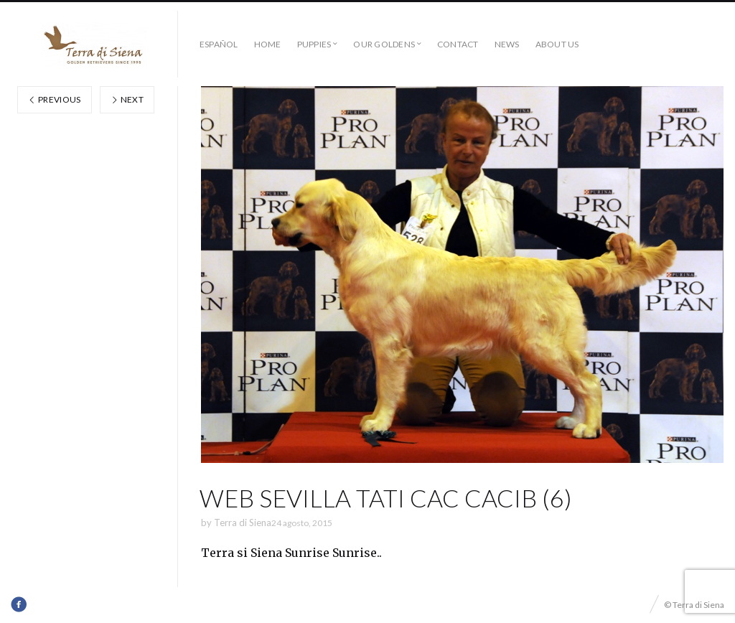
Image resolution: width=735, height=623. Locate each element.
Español (219, 44)
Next (127, 99)
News (507, 44)
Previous (54, 99)
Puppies (314, 44)
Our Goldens (384, 44)
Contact (458, 44)
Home (267, 44)
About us (557, 44)
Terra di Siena (242, 522)
